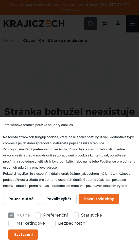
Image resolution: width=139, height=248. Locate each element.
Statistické (91, 215)
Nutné (23, 215)
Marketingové (30, 223)
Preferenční (55, 215)
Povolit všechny (99, 199)
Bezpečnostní (72, 223)
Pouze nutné (21, 199)
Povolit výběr (58, 199)
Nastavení (23, 234)
